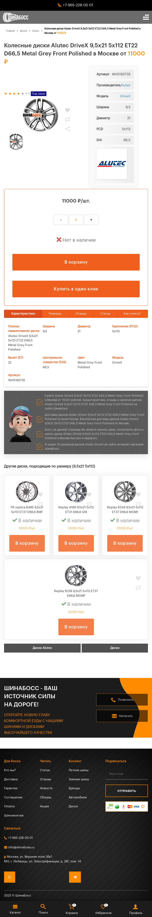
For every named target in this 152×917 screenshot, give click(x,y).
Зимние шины (79, 779)
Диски (114, 648)
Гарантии (10, 788)
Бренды (74, 788)
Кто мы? (10, 770)
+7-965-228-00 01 (78, 5)
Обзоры (45, 797)
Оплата (9, 806)
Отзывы (81, 313)
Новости (46, 788)
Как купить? (132, 313)
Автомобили (78, 797)
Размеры (55, 313)
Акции (44, 806)
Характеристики (23, 313)
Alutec (126, 85)
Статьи (105, 313)
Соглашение (13, 797)
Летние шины (79, 770)
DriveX (125, 96)
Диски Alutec (42, 648)
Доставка (11, 779)
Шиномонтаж (14, 815)
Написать (126, 716)
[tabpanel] (40, 115)
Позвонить (125, 699)
